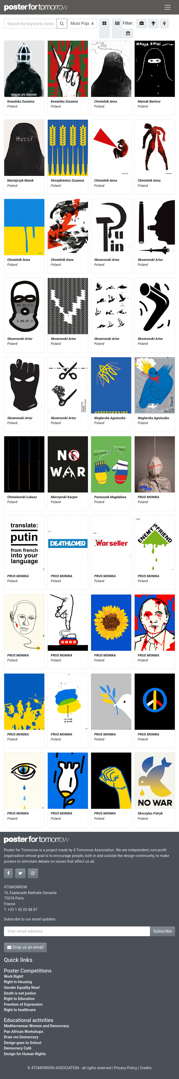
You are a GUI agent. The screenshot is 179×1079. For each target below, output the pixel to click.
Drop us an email (25, 947)
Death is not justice (20, 993)
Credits (146, 1068)
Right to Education (19, 999)
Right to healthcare (20, 1010)
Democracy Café (17, 1048)
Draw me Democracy (21, 1037)
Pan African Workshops (23, 1032)
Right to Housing (18, 982)
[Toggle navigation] (167, 7)
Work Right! (13, 976)
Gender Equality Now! (22, 987)
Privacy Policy (125, 1068)
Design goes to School (22, 1043)
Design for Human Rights (25, 1054)
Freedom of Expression (23, 1004)
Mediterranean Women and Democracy (36, 1026)
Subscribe (162, 931)
